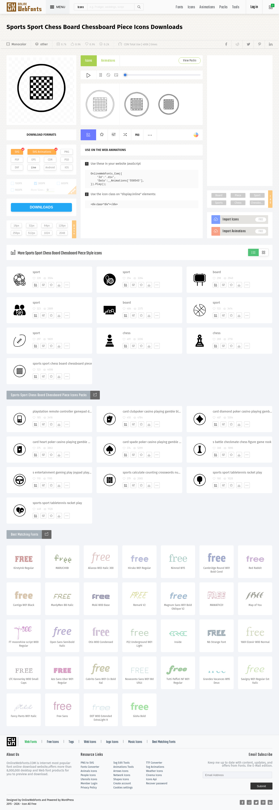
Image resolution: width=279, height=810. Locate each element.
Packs (223, 7)
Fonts (179, 7)
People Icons (88, 775)
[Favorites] (51, 285)
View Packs (189, 60)
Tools (236, 7)
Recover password (156, 783)
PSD (66, 159)
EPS (33, 159)
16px (16, 225)
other (44, 44)
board (217, 272)
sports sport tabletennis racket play (237, 472)
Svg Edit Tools (121, 762)
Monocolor (19, 44)
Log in (254, 7)
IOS (67, 167)
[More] (67, 285)
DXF (17, 167)
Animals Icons (89, 771)
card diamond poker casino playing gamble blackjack (242, 411)
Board (218, 195)
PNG (66, 151)
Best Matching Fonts (163, 742)
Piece (238, 195)
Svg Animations (155, 766)
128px (62, 225)
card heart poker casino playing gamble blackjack (62, 442)
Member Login (89, 783)
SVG (17, 151)
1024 (47, 233)
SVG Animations (41, 151)
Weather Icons (154, 771)
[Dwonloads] (59, 285)
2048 (62, 233)
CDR (50, 159)
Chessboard (258, 202)
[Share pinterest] (259, 44)
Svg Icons (26, 7)
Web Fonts (31, 742)
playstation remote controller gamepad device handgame (62, 411)
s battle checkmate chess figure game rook (242, 442)
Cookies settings (123, 787)
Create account (122, 783)
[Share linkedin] (268, 44)
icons (81, 7)
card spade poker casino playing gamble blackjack (152, 442)
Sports (219, 202)
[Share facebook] (227, 44)
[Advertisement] (239, 120)
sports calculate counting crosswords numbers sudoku (152, 472)
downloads (41, 207)
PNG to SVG (87, 762)
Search (138, 7)
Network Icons (121, 775)
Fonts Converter (90, 766)
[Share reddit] (236, 44)
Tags (71, 742)
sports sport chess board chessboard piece (62, 363)
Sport (257, 195)
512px (31, 233)
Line (33, 167)
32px (31, 225)
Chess (238, 202)
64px (47, 225)
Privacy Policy (89, 787)
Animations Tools (123, 766)
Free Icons (53, 742)
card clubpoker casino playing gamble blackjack (152, 411)
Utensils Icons (89, 779)
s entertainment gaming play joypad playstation (62, 472)
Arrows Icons (120, 771)
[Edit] (43, 285)
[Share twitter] (247, 44)
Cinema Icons (154, 775)
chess (126, 333)
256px (16, 233)
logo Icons (112, 742)
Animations (207, 7)
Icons (191, 7)
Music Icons (135, 742)
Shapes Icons (121, 779)
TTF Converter (154, 762)
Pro (137, 135)
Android (50, 167)
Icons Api (151, 779)
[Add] (35, 285)
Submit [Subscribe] (261, 786)
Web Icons (90, 742)
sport (36, 272)
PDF (17, 159)
